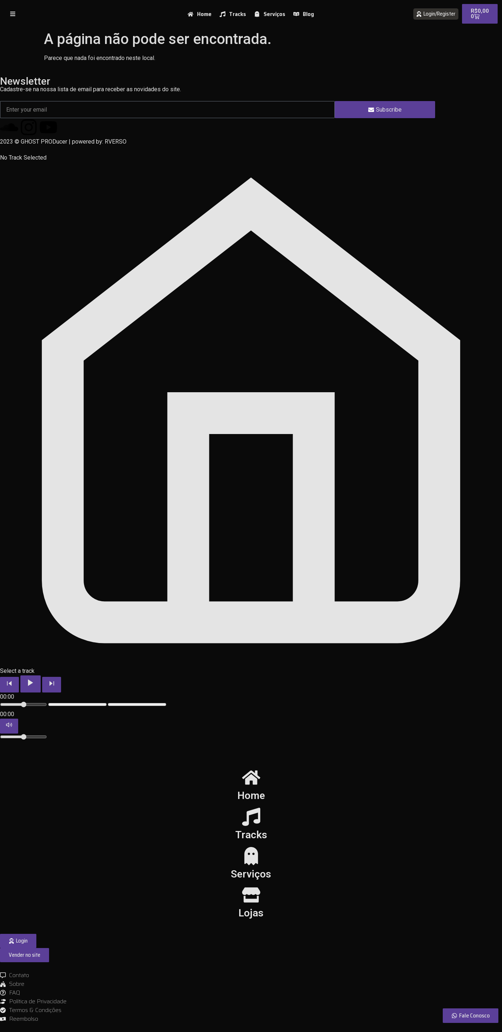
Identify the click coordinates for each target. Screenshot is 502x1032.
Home (251, 796)
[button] (24, 955)
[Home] (251, 777)
